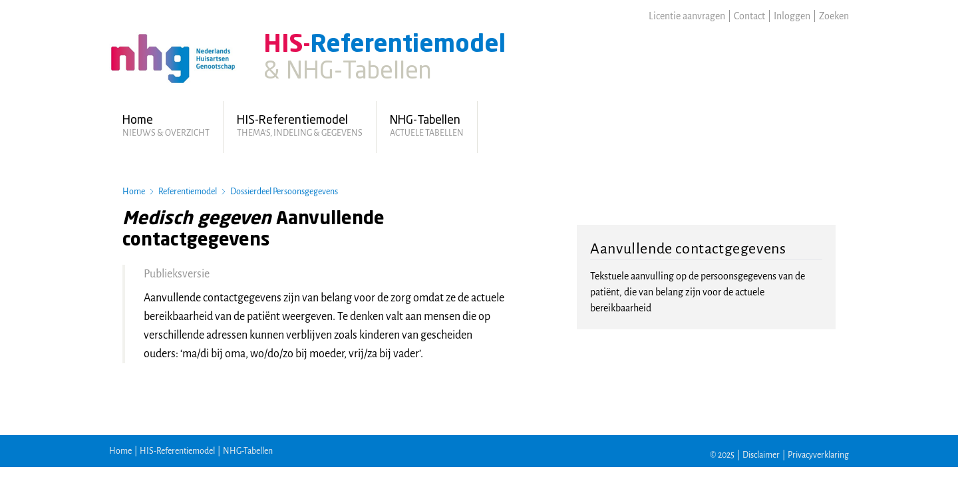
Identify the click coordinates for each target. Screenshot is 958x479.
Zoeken (834, 16)
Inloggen (792, 16)
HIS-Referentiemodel (177, 451)
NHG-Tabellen (248, 451)
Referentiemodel (187, 191)
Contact (749, 16)
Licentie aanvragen (687, 16)
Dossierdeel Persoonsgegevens (284, 191)
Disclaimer (761, 455)
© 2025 (722, 455)
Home (133, 191)
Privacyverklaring (818, 455)
